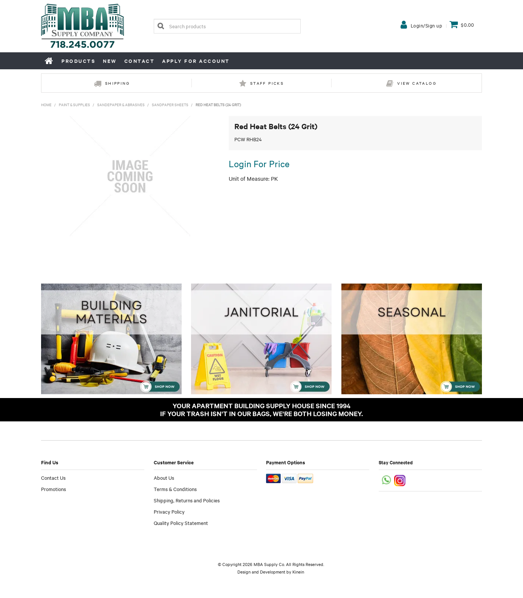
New (110, 60)
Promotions (53, 488)
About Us (164, 477)
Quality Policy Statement (181, 522)
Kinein (298, 572)
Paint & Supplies (74, 104)
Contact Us (53, 477)
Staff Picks (267, 83)
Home (49, 60)
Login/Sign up (426, 25)
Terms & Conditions (175, 488)
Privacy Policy (169, 511)
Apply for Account (196, 60)
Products (78, 60)
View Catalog (416, 83)
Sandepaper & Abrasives (121, 104)
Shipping (117, 83)
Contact (139, 60)
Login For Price (259, 163)
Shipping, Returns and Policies (187, 500)
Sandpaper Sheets (170, 104)
